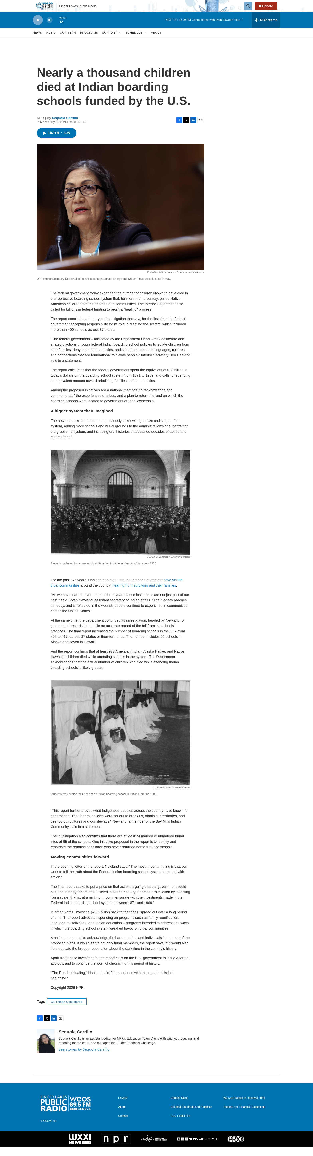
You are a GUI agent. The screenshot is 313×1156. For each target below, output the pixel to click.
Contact (123, 1124)
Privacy (122, 1106)
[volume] (49, 29)
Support (109, 41)
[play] (38, 29)
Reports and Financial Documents (244, 1115)
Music (51, 41)
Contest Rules (179, 1106)
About (156, 41)
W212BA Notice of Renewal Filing (244, 1106)
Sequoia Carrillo (65, 127)
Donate (270, 10)
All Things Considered (67, 1010)
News (37, 41)
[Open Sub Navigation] (120, 41)
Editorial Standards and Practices (191, 1115)
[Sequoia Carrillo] (46, 1050)
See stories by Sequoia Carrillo (84, 1058)
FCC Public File (180, 1124)
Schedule (134, 41)
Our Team (68, 41)
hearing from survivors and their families (144, 594)
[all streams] (266, 29)
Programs (89, 41)
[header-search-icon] (250, 11)
